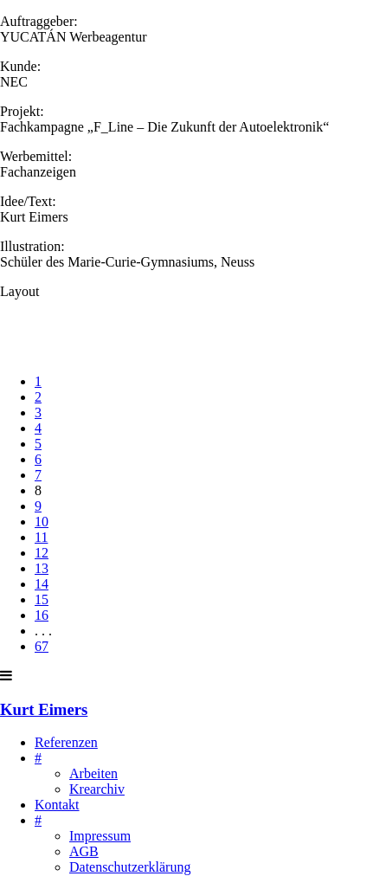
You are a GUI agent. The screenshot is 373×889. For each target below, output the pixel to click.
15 (41, 599)
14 (41, 584)
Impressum (100, 835)
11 (41, 537)
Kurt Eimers (43, 709)
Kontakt (57, 804)
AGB (84, 851)
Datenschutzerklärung (129, 867)
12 (41, 552)
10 (41, 521)
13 (41, 568)
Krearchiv (97, 789)
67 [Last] (41, 646)
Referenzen (66, 742)
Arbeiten (93, 773)
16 (41, 615)
